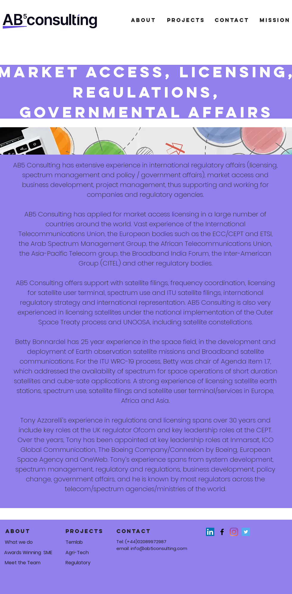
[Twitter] (246, 532)
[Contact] (232, 20)
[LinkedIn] (210, 532)
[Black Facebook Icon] (222, 532)
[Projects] (186, 20)
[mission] (275, 20)
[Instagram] (234, 532)
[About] (143, 20)
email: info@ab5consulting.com (151, 548)
